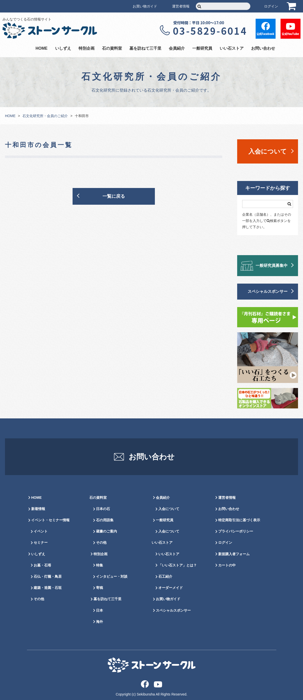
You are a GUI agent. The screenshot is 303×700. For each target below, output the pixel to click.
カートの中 (227, 565)
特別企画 (87, 48)
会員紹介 (177, 48)
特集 (99, 565)
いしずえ (63, 48)
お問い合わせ (263, 48)
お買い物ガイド (145, 6)
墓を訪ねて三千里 (145, 48)
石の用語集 (104, 520)
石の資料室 (112, 48)
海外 (99, 622)
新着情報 (38, 509)
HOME (42, 48)
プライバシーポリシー (235, 531)
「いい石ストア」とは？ (177, 565)
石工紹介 (165, 576)
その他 (39, 599)
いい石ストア (232, 48)
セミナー (41, 542)
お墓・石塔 (42, 565)
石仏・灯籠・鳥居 (48, 576)
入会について (267, 151)
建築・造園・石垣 (48, 588)
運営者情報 (181, 6)
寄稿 (99, 588)
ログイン (271, 6)
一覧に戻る (113, 196)
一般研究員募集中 (272, 265)
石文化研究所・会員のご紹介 (45, 116)
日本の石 (103, 509)
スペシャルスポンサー (268, 291)
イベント (41, 531)
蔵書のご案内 (106, 531)
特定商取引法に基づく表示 (239, 520)
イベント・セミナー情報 (50, 520)
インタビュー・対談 (111, 576)
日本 (99, 610)
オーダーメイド (170, 588)
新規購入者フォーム (234, 554)
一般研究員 (202, 48)
